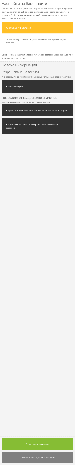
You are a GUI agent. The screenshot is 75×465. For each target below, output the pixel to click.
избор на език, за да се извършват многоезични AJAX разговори (33, 126)
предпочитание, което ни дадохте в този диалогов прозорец (37, 110)
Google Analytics (15, 86)
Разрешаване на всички (37, 444)
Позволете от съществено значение (37, 457)
